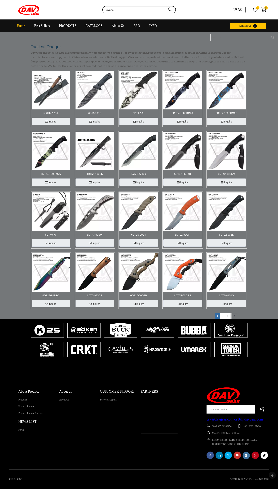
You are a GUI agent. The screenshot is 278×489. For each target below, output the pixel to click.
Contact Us (245, 25)
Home (21, 26)
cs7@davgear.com (220, 419)
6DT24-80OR (94, 295)
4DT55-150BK (95, 173)
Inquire (50, 121)
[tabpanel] (47, 340)
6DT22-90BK (226, 234)
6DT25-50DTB (138, 295)
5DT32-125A (51, 113)
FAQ (137, 26)
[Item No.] (240, 37)
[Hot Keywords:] (272, 37)
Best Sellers (42, 26)
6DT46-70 (50, 234)
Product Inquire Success (30, 413)
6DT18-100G (226, 295)
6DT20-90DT (138, 234)
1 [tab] (137, 364)
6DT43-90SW (95, 234)
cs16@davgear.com (248, 419)
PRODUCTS (67, 26)
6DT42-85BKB (182, 173)
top (272, 475)
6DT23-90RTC (50, 295)
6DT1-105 (138, 113)
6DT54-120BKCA (51, 173)
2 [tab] (143, 364)
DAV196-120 (138, 173)
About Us (118, 26)
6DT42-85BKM (226, 173)
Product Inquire (26, 406)
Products (22, 399)
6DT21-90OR (182, 234)
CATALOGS (94, 26)
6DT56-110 (94, 113)
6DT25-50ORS (182, 295)
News (21, 429)
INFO (153, 26)
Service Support (108, 399)
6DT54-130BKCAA (182, 113)
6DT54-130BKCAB (226, 113)
